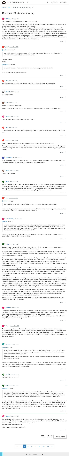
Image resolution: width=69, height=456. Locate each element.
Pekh (7, 80)
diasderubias (9, 157)
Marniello (8, 374)
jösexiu (7, 47)
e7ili (7, 102)
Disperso (8, 18)
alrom (7, 181)
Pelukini (8, 91)
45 (48, 446)
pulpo (7, 140)
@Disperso (5, 64)
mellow (7, 170)
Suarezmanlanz (9, 218)
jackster (8, 307)
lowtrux (7, 244)
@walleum (5, 50)
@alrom (4, 201)
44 (43, 446)
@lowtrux (5, 347)
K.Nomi (7, 344)
